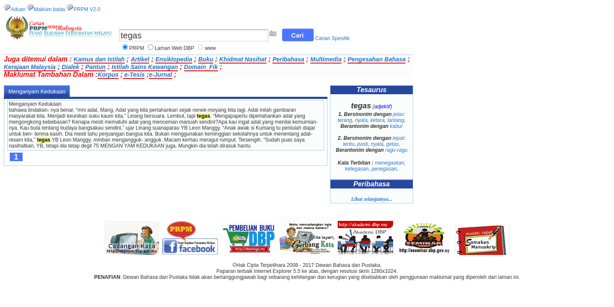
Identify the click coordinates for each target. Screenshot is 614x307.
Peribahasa (288, 59)
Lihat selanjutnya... (371, 199)
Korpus (108, 74)
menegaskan (389, 163)
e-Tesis (134, 74)
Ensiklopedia (173, 59)
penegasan (384, 169)
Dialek (70, 67)
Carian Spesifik (332, 38)
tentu (348, 144)
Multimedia (326, 59)
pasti (362, 144)
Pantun (95, 67)
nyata (361, 120)
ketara (377, 120)
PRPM (136, 48)
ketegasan (356, 169)
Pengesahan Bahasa (376, 59)
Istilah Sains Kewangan (145, 67)
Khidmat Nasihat (242, 59)
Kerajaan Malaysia (29, 67)
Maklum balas (49, 9)
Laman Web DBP (174, 48)
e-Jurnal (160, 74)
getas (392, 144)
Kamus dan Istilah (99, 59)
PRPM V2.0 (86, 9)
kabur (396, 126)
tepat (398, 138)
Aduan (18, 9)
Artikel (140, 59)
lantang (396, 120)
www (210, 48)
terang (345, 120)
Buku (205, 59)
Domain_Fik (201, 67)
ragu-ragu (396, 150)
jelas (398, 114)
